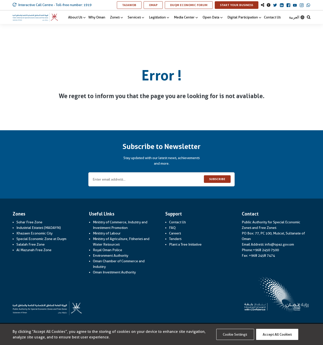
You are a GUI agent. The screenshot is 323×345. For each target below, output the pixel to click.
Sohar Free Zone (29, 222)
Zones (116, 17)
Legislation (159, 17)
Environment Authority (110, 255)
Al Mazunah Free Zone (33, 250)
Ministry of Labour (107, 233)
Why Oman (96, 17)
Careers (175, 233)
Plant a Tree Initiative (185, 244)
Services (136, 17)
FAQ (172, 228)
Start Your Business (239, 5)
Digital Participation (244, 17)
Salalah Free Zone (30, 244)
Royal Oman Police (107, 250)
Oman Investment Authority (114, 272)
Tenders (175, 239)
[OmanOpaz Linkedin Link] (282, 5)
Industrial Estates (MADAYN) (38, 228)
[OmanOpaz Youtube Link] (295, 5)
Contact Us (272, 17)
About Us (77, 17)
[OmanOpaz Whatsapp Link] (308, 5)
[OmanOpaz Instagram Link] (302, 5)
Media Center (186, 17)
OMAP (156, 5)
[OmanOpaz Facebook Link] (288, 5)
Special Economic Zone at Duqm (41, 239)
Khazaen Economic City (34, 233)
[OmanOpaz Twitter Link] (275, 5)
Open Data (213, 17)
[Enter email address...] (161, 179)
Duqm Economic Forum (191, 5)
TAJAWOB (132, 5)
